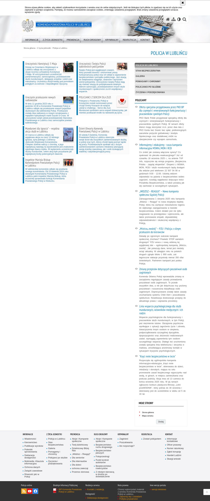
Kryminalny (123, 434)
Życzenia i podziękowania (150, 92)
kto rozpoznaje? (127, 446)
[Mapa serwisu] (173, 19)
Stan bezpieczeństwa (148, 71)
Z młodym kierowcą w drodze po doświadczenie (105, 474)
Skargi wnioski (174, 459)
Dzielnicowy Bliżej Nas (80, 449)
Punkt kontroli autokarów (102, 461)
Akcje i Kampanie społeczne (80, 440)
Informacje (28, 434)
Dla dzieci (76, 465)
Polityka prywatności (128, 499)
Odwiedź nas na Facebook (35, 491)
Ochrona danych (32, 467)
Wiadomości (30, 439)
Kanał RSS (24, 491)
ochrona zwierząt (80, 468)
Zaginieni (123, 439)
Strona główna (29, 48)
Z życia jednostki (44, 48)
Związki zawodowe (33, 471)
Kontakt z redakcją (95, 489)
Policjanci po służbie (148, 87)
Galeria (140, 76)
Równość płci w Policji (31, 475)
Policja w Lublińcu (60, 48)
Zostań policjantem (152, 439)
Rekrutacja (146, 434)
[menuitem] (32, 39)
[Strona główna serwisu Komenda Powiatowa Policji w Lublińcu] (168, 19)
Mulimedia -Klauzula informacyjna (34, 462)
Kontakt (169, 434)
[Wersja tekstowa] (179, 19)
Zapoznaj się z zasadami (130, 496)
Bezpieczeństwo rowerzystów (103, 467)
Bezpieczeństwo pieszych (103, 452)
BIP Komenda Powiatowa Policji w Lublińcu (70, 490)
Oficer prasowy (174, 445)
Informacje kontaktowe (172, 440)
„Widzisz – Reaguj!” (81, 454)
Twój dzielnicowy (80, 445)
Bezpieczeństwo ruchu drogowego (104, 446)
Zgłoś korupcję (174, 452)
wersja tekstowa (159, 489)
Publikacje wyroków (33, 446)
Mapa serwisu (148, 416)
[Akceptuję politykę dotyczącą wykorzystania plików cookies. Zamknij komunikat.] (182, 2)
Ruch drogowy (101, 434)
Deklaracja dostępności (30, 456)
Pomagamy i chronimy (148, 81)
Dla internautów (79, 461)
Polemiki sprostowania (30, 451)
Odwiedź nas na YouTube (29, 491)
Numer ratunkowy (175, 448)
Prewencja (75, 434)
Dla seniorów (78, 458)
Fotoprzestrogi (102, 457)
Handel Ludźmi (174, 455)
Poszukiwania (125, 442)
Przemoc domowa (80, 472)
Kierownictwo (30, 442)
